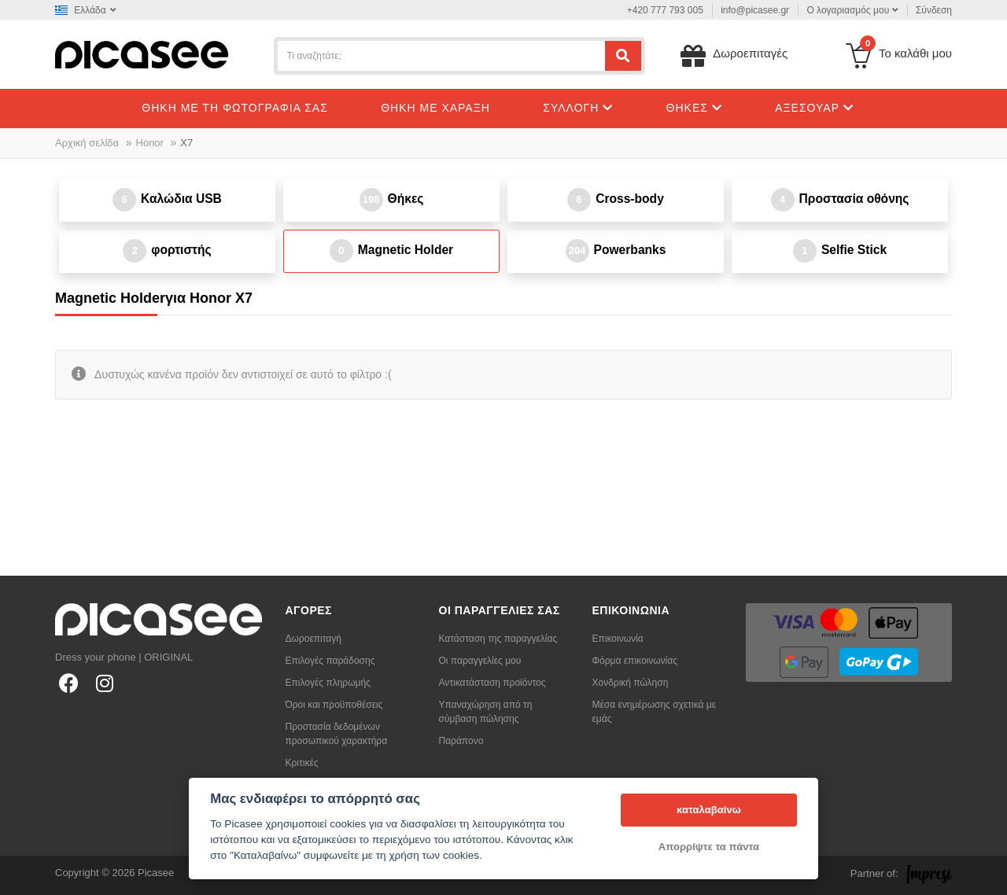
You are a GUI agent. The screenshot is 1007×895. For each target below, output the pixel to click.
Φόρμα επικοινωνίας (635, 660)
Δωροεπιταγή (313, 638)
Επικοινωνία (618, 638)
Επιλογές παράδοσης (330, 660)
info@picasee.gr (755, 10)
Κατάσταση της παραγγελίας (498, 638)
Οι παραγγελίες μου (480, 660)
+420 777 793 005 (665, 10)
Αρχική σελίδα (87, 143)
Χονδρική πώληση (630, 682)
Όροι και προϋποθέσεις (334, 704)
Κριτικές (302, 762)
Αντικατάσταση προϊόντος (492, 682)
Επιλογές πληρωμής (328, 682)
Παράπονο (461, 740)
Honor (150, 143)
